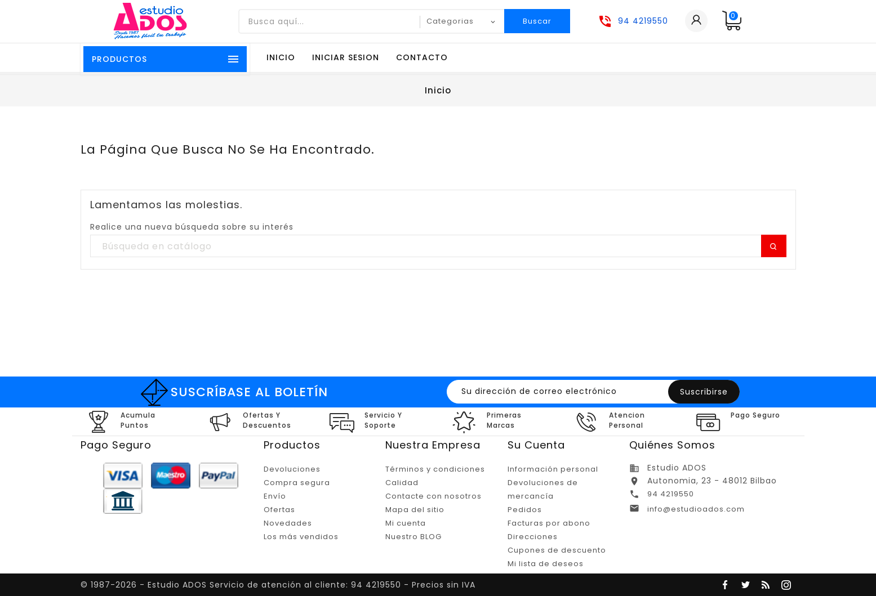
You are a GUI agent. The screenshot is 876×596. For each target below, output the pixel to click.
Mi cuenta (405, 523)
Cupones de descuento (557, 550)
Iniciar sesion (345, 57)
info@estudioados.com (696, 509)
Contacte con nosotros (433, 496)
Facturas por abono (549, 523)
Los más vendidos (301, 536)
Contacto (422, 57)
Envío (275, 496)
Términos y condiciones (435, 469)
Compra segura (297, 482)
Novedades (288, 523)
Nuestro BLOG (413, 536)
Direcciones (533, 536)
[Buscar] (438, 246)
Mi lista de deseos (546, 563)
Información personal (553, 469)
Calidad (402, 482)
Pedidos (525, 509)
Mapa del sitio (414, 509)
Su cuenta (536, 445)
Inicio (280, 57)
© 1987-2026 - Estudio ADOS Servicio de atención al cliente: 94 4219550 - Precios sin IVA (278, 584)
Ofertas (279, 509)
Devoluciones (292, 469)
